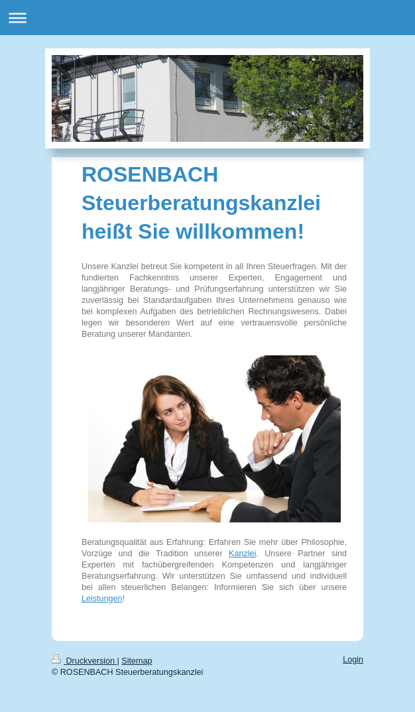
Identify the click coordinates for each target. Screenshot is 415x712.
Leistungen (102, 598)
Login (353, 659)
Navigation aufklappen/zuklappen (207, 17)
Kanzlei (242, 553)
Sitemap (136, 661)
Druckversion (84, 661)
